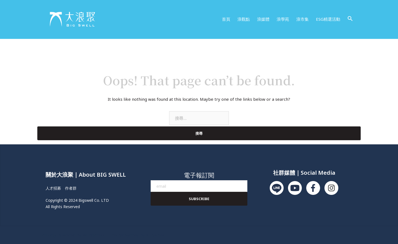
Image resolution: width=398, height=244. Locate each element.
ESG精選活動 (328, 19)
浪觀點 (243, 19)
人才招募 (53, 188)
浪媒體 (263, 19)
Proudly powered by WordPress (72, 235)
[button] (350, 19)
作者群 (71, 188)
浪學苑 (283, 19)
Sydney (132, 235)
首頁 (226, 19)
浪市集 (302, 19)
